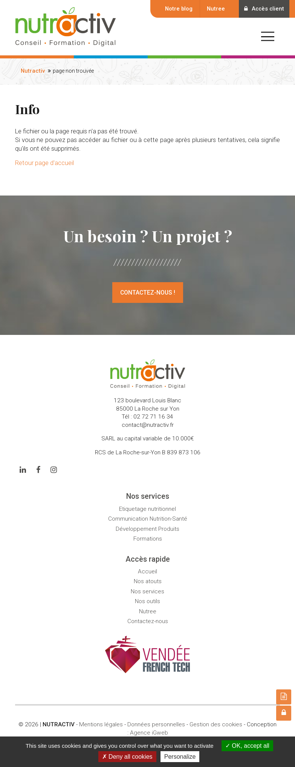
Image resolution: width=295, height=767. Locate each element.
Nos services (147, 591)
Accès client (263, 8)
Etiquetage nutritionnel (147, 509)
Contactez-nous (147, 621)
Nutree (215, 8)
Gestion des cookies (216, 724)
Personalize (180, 756)
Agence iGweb (149, 732)
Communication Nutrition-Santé (147, 518)
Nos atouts (148, 581)
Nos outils (147, 601)
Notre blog (177, 8)
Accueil (147, 571)
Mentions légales (101, 724)
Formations (147, 538)
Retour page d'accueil (44, 163)
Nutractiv (33, 70)
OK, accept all (247, 746)
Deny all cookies (127, 756)
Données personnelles (156, 724)
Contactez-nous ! (147, 292)
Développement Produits (147, 529)
